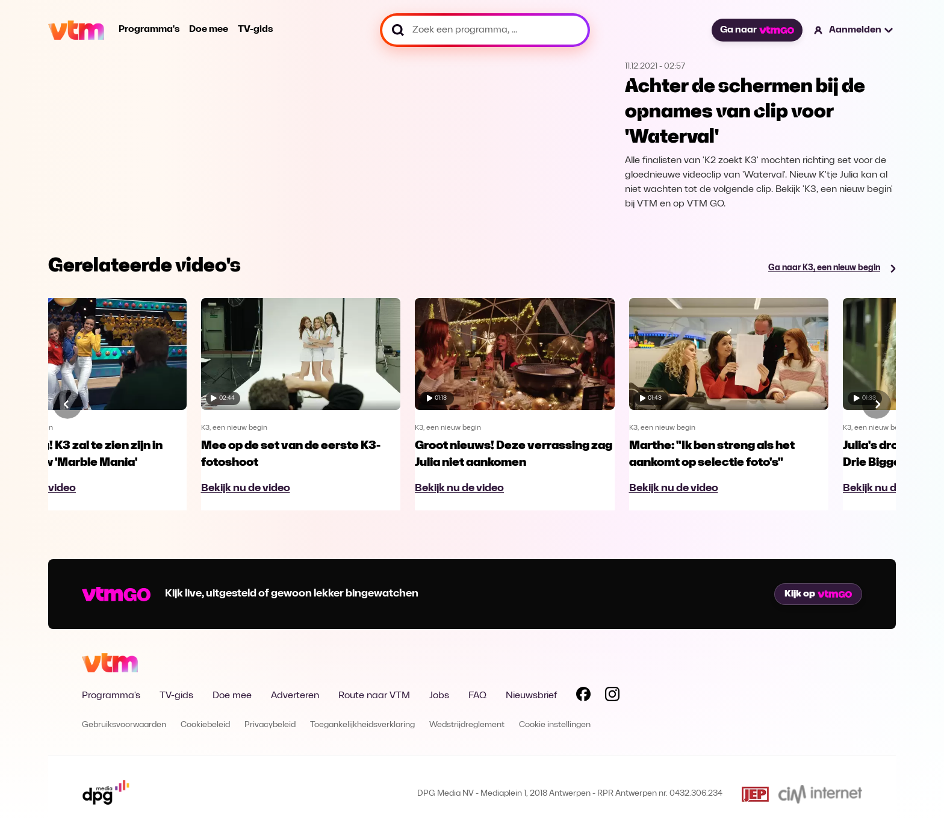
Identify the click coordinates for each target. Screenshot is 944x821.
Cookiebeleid (205, 725)
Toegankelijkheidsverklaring (362, 725)
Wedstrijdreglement (467, 725)
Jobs (439, 696)
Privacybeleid (270, 725)
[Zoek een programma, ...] (485, 30)
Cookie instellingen (555, 725)
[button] (854, 30)
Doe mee (208, 29)
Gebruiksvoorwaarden (124, 725)
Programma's (149, 29)
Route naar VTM (374, 696)
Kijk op (818, 594)
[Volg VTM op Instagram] (612, 696)
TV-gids (255, 29)
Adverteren (295, 696)
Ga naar (756, 30)
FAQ (477, 696)
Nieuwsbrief (531, 696)
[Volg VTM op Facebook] (583, 696)
